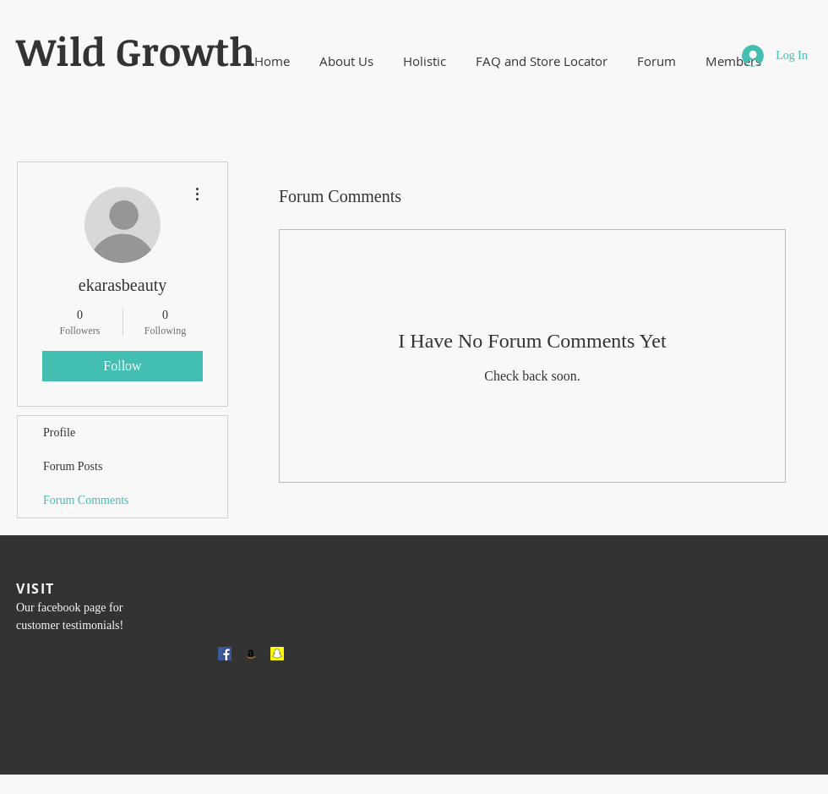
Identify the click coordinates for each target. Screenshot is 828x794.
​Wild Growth (135, 51)
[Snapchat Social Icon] (277, 653)
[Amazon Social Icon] (251, 653)
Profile (59, 432)
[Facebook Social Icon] (225, 653)
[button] (346, 61)
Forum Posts (72, 466)
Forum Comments (86, 500)
